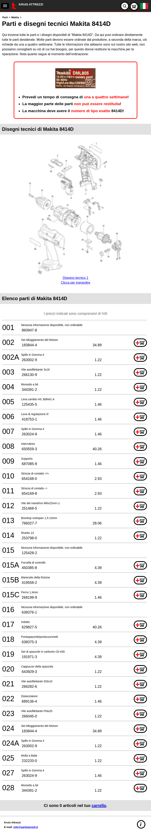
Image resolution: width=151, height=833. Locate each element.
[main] (75, 413)
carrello (98, 805)
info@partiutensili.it (25, 827)
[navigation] (5, 6)
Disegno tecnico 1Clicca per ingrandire (75, 277)
